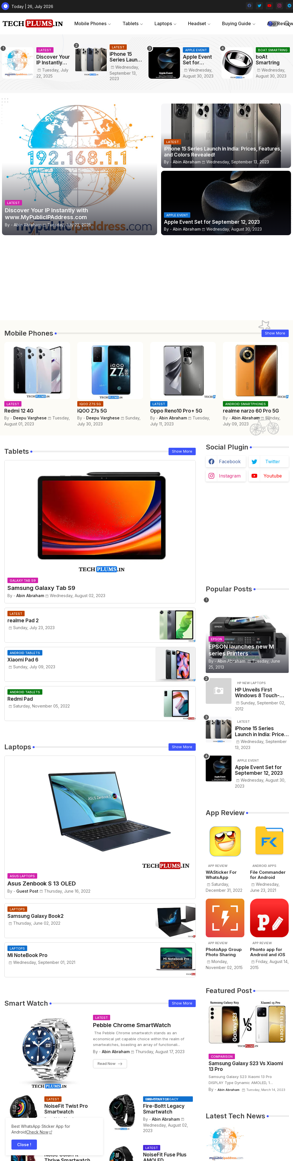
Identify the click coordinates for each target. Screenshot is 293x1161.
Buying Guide (236, 23)
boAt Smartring (268, 60)
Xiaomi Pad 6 (22, 660)
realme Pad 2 (23, 620)
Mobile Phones (90, 23)
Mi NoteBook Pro (27, 955)
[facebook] (249, 5)
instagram (230, 476)
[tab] (93, 23)
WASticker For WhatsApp (221, 875)
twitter (272, 461)
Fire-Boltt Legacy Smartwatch (164, 1109)
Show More (275, 333)
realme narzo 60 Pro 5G (251, 411)
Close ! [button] (24, 1144)
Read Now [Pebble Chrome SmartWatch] (107, 1063)
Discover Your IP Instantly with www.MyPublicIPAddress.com (53, 60)
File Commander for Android (268, 875)
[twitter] (259, 5)
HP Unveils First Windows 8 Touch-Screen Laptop (257, 693)
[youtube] (269, 5)
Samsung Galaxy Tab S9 (41, 588)
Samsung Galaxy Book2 (35, 916)
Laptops (163, 23)
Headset (197, 23)
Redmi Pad (20, 699)
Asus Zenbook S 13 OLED (41, 883)
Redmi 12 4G (18, 411)
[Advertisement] (146, 280)
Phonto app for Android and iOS (267, 952)
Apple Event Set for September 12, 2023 (200, 60)
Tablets (130, 23)
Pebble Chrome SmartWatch (132, 1025)
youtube (273, 476)
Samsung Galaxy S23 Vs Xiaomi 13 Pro (246, 1066)
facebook (230, 461)
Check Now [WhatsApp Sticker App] (37, 1132)
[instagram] (279, 5)
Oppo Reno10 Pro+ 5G (176, 411)
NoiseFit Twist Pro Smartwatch (66, 1109)
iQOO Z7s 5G (92, 411)
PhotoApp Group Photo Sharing (224, 952)
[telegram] (289, 5)
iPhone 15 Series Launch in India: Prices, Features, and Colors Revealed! (126, 57)
